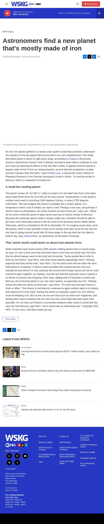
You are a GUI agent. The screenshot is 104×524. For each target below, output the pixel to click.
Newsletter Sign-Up (88, 458)
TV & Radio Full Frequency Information (86, 438)
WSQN (16, 505)
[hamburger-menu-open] (6, 4)
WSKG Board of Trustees (45, 449)
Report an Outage (87, 452)
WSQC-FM (9, 505)
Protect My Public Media (66, 462)
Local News (26, 347)
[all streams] (100, 13)
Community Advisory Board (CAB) (47, 455)
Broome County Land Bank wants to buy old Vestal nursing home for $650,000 (58, 371)
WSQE (16, 502)
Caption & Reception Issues (88, 446)
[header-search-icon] (77, 4)
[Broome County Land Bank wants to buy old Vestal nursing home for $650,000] (11, 371)
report (73, 159)
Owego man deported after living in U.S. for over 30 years (48, 409)
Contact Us (64, 436)
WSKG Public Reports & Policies (68, 449)
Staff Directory (65, 442)
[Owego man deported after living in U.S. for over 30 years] (11, 410)
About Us (42, 436)
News (23, 367)
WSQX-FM (18, 500)
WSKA (11, 507)
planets (53, 249)
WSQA (23, 502)
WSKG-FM (9, 500)
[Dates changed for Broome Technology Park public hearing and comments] (11, 391)
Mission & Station (46, 442)
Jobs (41, 462)
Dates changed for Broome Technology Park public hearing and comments (56, 390)
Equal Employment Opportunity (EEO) (67, 455)
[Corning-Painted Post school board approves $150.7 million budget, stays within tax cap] (11, 352)
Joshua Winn (31, 236)
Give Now (92, 4)
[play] (7, 13)
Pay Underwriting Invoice (87, 464)
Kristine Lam (54, 173)
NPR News (8, 31)
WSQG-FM (9, 502)
